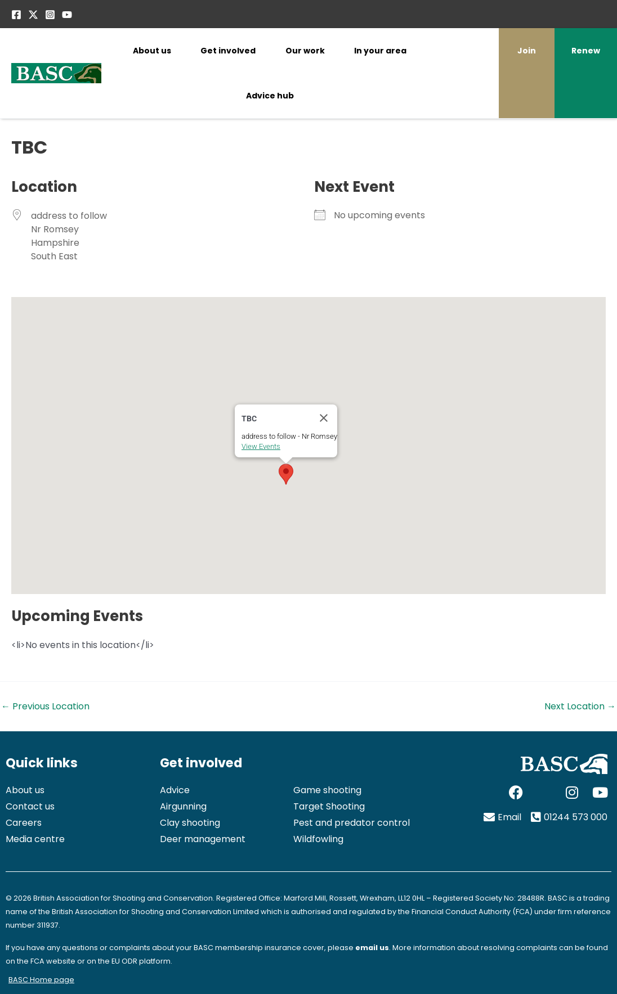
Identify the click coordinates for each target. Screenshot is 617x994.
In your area (380, 50)
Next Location (580, 706)
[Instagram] (50, 15)
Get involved (228, 50)
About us (152, 50)
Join (526, 50)
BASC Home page (41, 979)
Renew (585, 50)
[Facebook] (16, 15)
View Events (261, 446)
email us (372, 947)
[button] (286, 474)
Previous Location (45, 706)
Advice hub (270, 95)
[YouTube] (67, 15)
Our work (305, 50)
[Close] (323, 417)
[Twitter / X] (33, 15)
